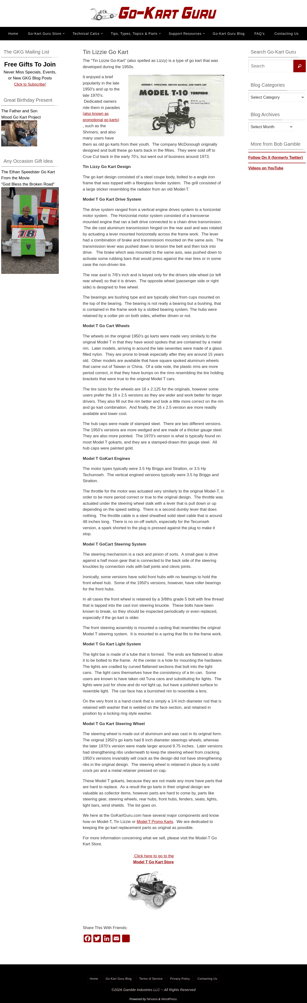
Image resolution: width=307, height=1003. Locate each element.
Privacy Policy (180, 978)
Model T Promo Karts (156, 821)
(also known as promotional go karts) (96, 119)
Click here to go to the (153, 856)
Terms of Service (150, 978)
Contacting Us (207, 978)
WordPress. (169, 999)
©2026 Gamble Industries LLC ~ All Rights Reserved (153, 990)
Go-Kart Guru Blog (119, 978)
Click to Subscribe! (30, 84)
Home (94, 978)
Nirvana (152, 999)
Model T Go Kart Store (153, 862)
